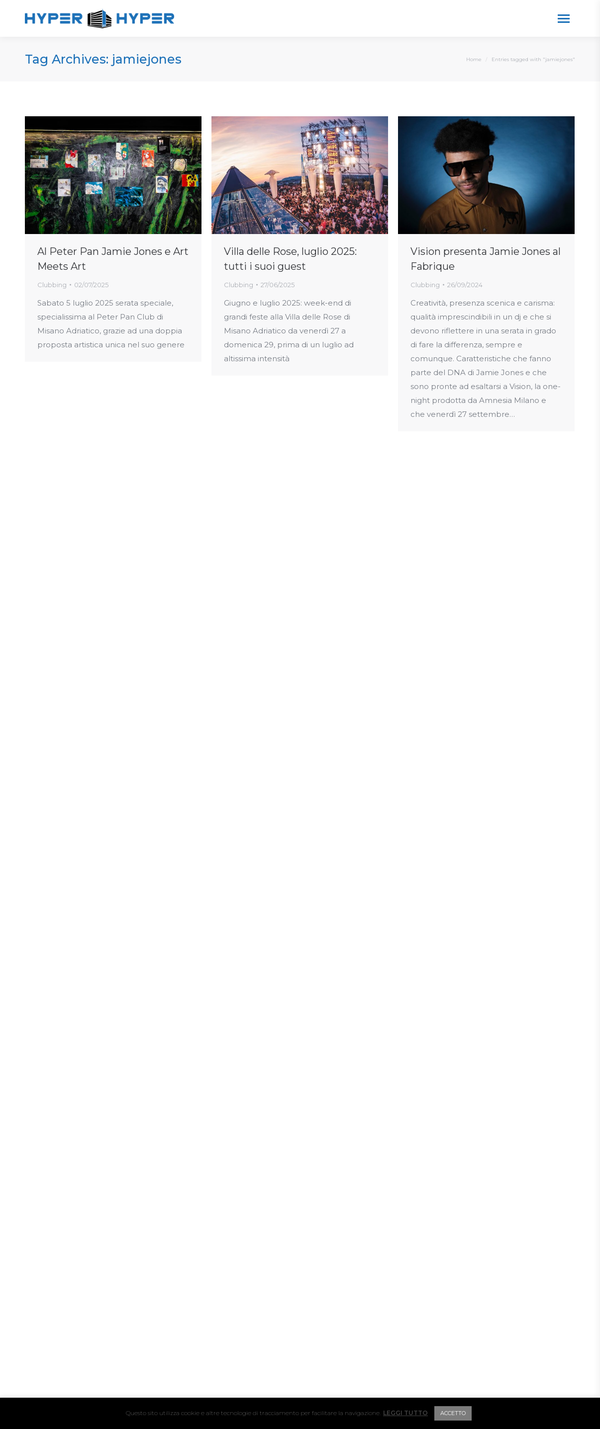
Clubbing (52, 285)
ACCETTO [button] (453, 1413)
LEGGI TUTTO (405, 1413)
